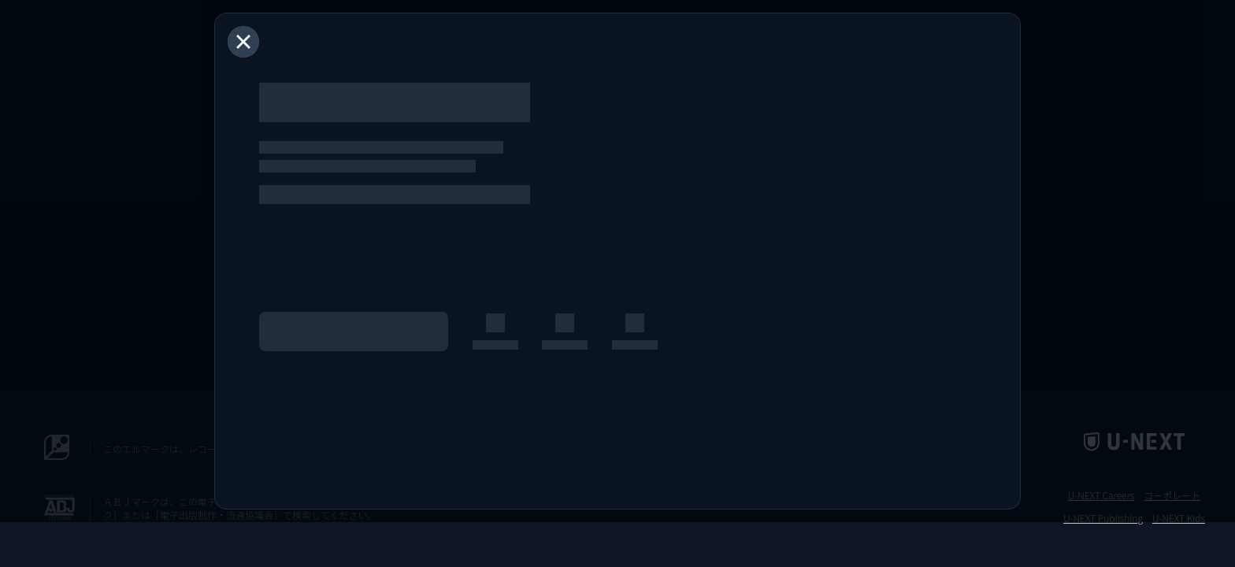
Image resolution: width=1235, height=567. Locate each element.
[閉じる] (243, 41)
